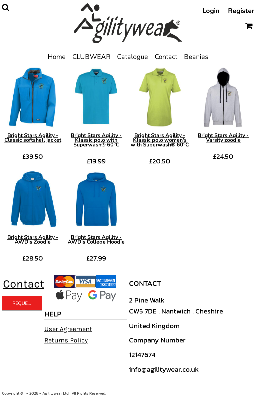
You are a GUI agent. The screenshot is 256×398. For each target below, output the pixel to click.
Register (241, 10)
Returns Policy (66, 340)
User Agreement (68, 329)
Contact (23, 284)
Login (211, 10)
